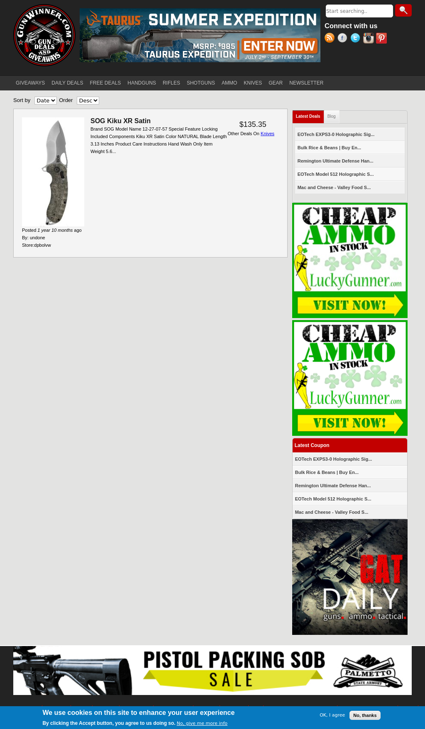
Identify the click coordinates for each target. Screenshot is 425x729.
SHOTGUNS (201, 83)
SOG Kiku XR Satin (120, 120)
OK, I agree (332, 716)
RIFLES (171, 83)
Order (66, 100)
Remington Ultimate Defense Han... (336, 160)
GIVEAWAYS (30, 83)
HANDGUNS (141, 83)
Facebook (343, 39)
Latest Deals (310, 115)
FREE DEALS (105, 83)
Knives (267, 133)
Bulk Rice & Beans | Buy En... (329, 147)
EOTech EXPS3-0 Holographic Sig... (336, 134)
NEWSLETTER (306, 83)
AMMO (229, 83)
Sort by (21, 100)
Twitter (356, 39)
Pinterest (382, 39)
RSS (331, 39)
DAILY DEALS (67, 83)
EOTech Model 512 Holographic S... (336, 174)
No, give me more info (202, 724)
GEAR (276, 83)
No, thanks (364, 715)
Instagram (369, 39)
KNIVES (253, 83)
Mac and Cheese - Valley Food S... (334, 187)
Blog (331, 116)
